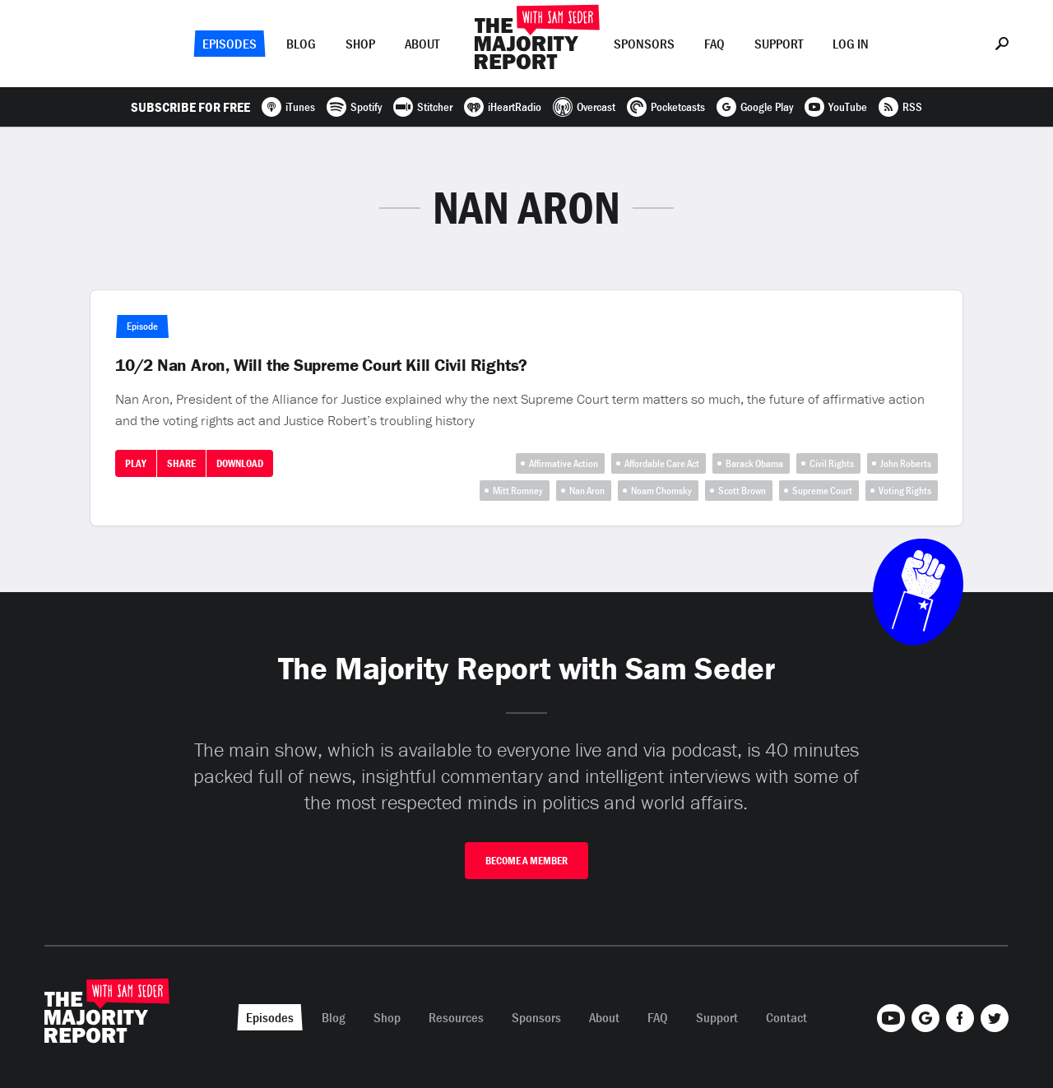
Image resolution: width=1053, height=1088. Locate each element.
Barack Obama (754, 463)
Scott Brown (742, 491)
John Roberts (905, 463)
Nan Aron (587, 491)
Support (778, 44)
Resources (456, 1017)
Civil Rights (831, 463)
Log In (851, 44)
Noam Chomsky (661, 491)
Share (181, 463)
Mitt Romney (518, 491)
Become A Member (526, 861)
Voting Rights (905, 491)
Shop (360, 44)
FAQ (714, 44)
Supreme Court (822, 491)
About (422, 44)
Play (135, 463)
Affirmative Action (563, 463)
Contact (786, 1017)
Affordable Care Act (661, 463)
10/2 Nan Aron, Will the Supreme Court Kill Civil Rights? (321, 365)
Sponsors (644, 44)
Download (239, 463)
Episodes (229, 44)
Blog (301, 44)
